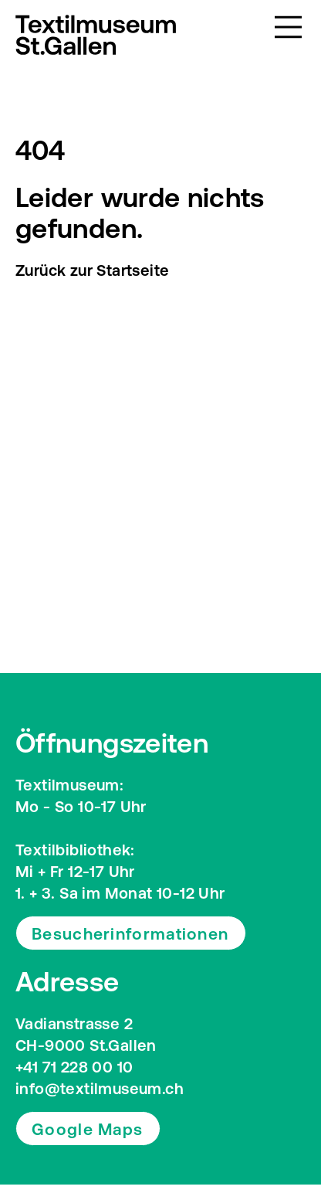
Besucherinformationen (130, 933)
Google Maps (87, 1129)
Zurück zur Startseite (92, 270)
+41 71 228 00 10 (74, 1067)
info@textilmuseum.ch (99, 1088)
